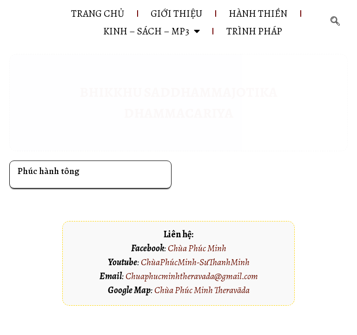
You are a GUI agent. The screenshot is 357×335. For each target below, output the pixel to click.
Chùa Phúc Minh (197, 248)
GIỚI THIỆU (176, 13)
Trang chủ (97, 13)
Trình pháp (254, 31)
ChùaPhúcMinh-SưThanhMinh (195, 262)
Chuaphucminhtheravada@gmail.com (192, 276)
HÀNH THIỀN (258, 13)
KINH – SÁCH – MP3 (151, 31)
